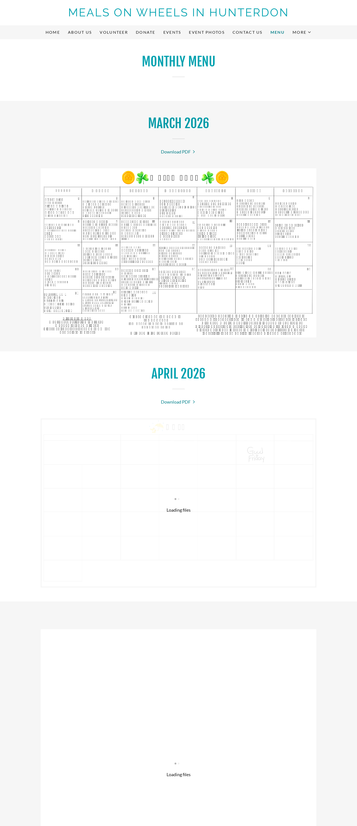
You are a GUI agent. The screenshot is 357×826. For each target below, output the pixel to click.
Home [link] (53, 32)
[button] (302, 32)
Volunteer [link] (114, 32)
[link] (178, 14)
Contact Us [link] (248, 32)
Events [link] (172, 32)
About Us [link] (80, 32)
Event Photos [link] (206, 32)
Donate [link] (145, 32)
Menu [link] (277, 32)
